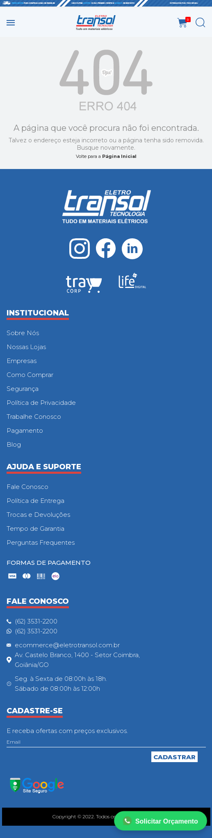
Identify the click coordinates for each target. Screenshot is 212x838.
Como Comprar (30, 375)
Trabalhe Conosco (34, 416)
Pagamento (25, 430)
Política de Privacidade (41, 402)
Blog (14, 444)
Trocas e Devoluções (38, 514)
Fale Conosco (27, 487)
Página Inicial (119, 156)
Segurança (23, 389)
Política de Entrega (35, 501)
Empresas (21, 361)
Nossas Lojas (26, 347)
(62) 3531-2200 (36, 621)
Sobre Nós (23, 333)
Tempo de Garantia (35, 528)
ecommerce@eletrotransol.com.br (67, 645)
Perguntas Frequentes (41, 542)
